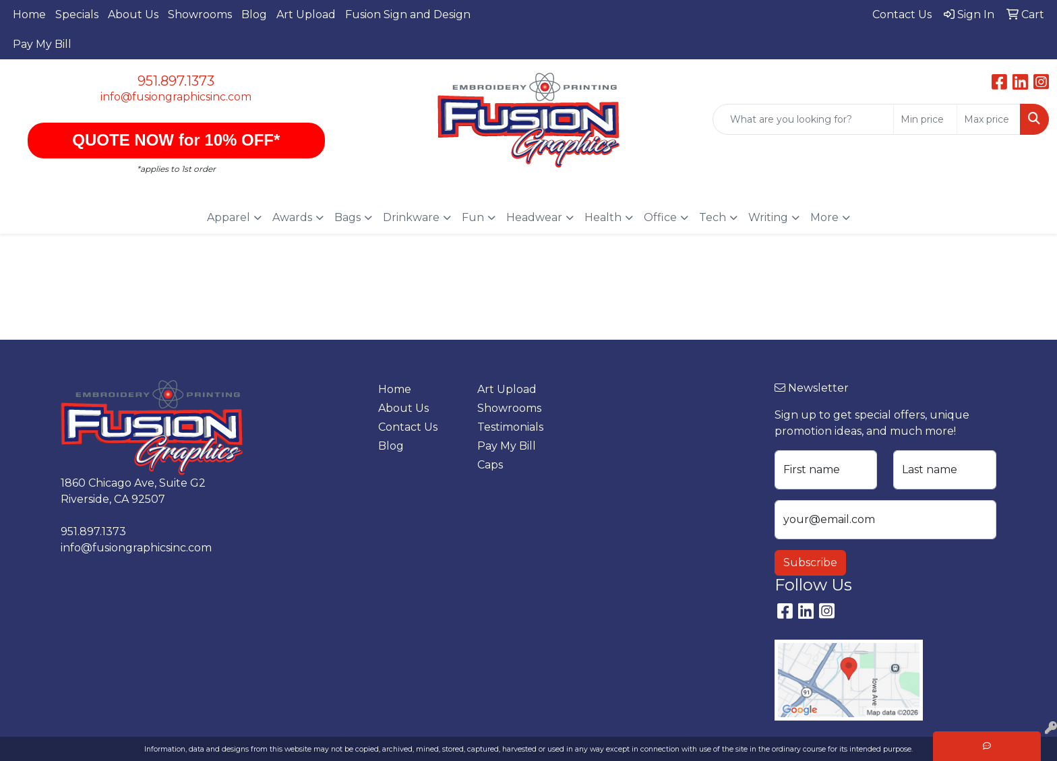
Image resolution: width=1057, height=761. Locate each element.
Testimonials (510, 427)
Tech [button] (712, 217)
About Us (133, 14)
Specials (76, 14)
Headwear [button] (534, 217)
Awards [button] (292, 217)
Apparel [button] (228, 217)
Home (29, 14)
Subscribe (810, 562)
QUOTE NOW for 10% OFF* (176, 140)
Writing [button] (768, 217)
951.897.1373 (176, 81)
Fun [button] (473, 217)
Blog (254, 14)
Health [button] (603, 217)
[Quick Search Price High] (989, 119)
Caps (490, 464)
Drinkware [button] (411, 217)
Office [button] (660, 217)
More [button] (824, 217)
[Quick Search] (803, 119)
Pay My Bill (42, 44)
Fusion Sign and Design (408, 14)
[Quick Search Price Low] (925, 119)
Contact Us (407, 427)
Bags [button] (347, 217)
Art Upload (306, 14)
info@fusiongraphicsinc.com (175, 96)
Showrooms (200, 14)
